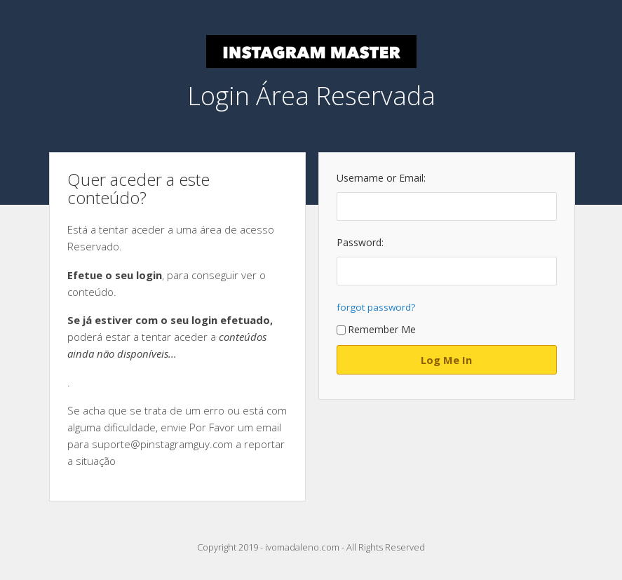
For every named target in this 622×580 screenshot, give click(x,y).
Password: (360, 242)
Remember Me (376, 329)
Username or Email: (381, 177)
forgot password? (376, 307)
